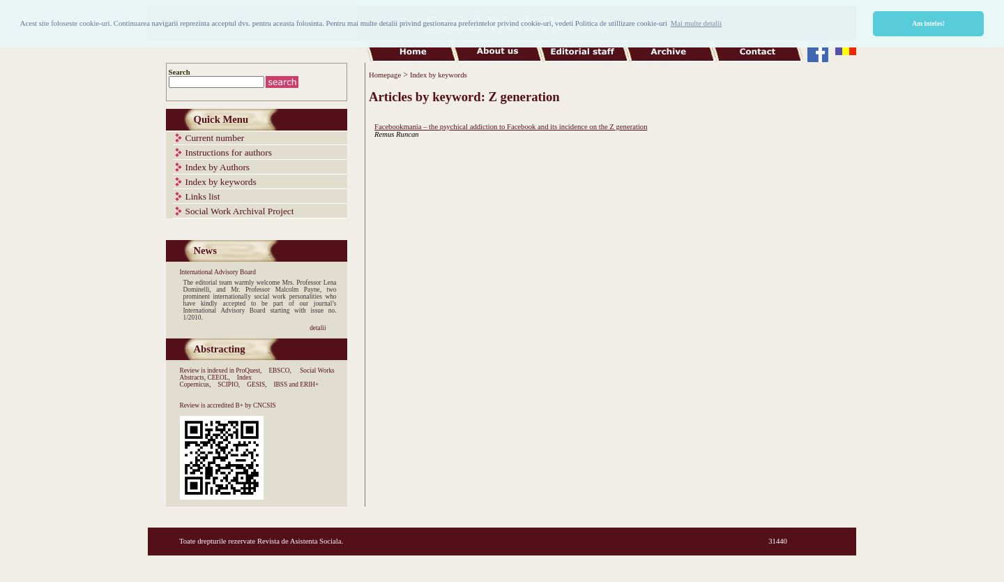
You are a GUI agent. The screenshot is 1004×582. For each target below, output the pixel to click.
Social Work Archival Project (239, 211)
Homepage (385, 75)
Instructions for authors (228, 152)
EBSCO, (279, 370)
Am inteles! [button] (928, 23)
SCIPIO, (229, 384)
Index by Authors (217, 167)
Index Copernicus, (216, 381)
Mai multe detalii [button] (696, 23)
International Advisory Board (218, 272)
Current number (215, 138)
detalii (318, 327)
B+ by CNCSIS (256, 405)
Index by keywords (221, 182)
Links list (202, 196)
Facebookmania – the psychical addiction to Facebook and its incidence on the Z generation (511, 126)
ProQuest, (248, 370)
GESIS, (256, 384)
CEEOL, (218, 377)
